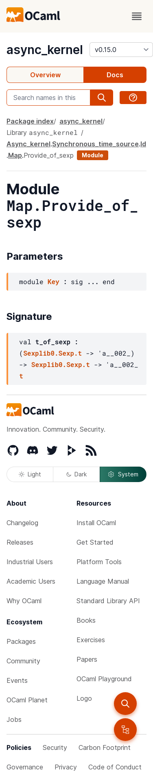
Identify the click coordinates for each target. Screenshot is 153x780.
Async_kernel (28, 144)
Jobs (14, 719)
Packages (21, 641)
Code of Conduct (115, 767)
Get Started (95, 542)
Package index (30, 121)
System (122, 474)
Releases (20, 542)
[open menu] (136, 16)
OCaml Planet (27, 700)
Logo (84, 698)
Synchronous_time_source (95, 144)
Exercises (90, 640)
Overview (45, 75)
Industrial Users (30, 562)
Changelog (22, 523)
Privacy (66, 767)
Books (86, 620)
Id (143, 144)
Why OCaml (24, 601)
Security (55, 747)
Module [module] (92, 155)
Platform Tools (99, 562)
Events (17, 680)
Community (23, 661)
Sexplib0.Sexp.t (52, 353)
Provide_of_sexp (49, 155)
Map (15, 155)
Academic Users (31, 581)
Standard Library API (108, 601)
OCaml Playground (104, 679)
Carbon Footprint (105, 747)
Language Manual (102, 581)
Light (30, 474)
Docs (115, 75)
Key (53, 281)
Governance (25, 767)
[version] (121, 49)
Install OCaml (96, 523)
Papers (86, 659)
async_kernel (45, 49)
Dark (76, 474)
